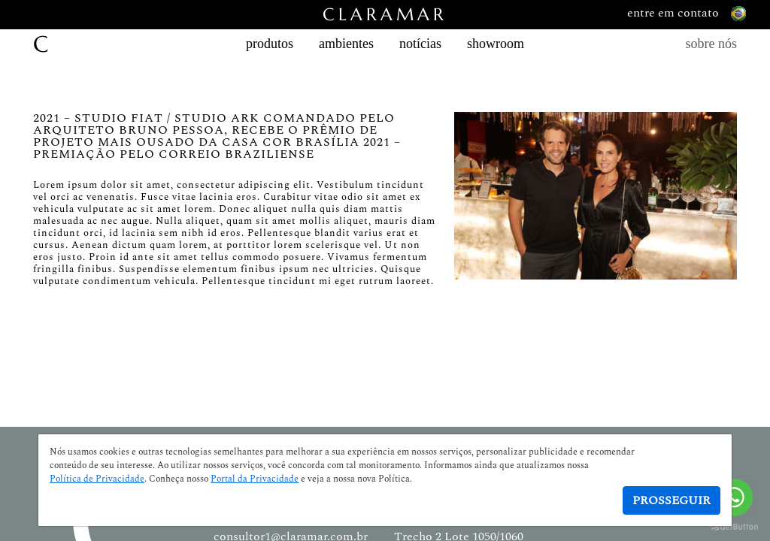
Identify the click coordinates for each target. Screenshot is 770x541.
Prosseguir (671, 500)
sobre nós (712, 43)
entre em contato (686, 13)
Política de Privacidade (97, 479)
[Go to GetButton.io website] (734, 525)
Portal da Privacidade (255, 479)
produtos (269, 43)
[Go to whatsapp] (734, 497)
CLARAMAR (385, 14)
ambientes (346, 43)
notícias (420, 43)
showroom (495, 43)
